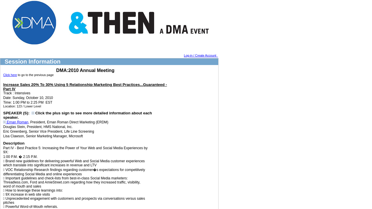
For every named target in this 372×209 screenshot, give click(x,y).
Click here (10, 75)
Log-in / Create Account (201, 55)
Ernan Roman (15, 122)
